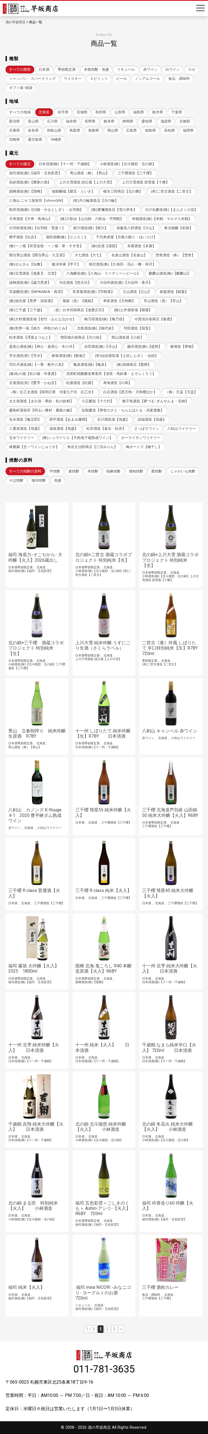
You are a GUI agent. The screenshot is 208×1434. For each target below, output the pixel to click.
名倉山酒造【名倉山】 (129, 255)
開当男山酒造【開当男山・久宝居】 (37, 255)
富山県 (33, 121)
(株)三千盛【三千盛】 (26, 310)
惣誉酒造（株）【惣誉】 (175, 255)
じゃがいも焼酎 (182, 471)
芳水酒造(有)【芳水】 (26, 356)
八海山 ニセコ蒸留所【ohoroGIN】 (37, 200)
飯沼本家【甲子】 (66, 264)
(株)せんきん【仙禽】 (26, 264)
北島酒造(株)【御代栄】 (96, 328)
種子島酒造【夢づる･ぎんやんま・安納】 (155, 401)
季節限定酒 (67, 69)
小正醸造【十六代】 (98, 401)
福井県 (71, 121)
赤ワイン (150, 69)
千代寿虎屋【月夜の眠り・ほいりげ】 (126, 237)
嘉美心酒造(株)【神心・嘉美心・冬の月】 (42, 346)
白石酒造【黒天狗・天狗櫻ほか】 (130, 392)
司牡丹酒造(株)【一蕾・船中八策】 (37, 364)
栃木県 (157, 112)
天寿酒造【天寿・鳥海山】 (30, 219)
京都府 (184, 121)
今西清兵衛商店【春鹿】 (154, 319)
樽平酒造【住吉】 (23, 237)
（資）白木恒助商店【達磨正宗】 (79, 310)
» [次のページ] (121, 1329)
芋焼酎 (54, 471)
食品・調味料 (179, 78)
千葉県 (176, 112)
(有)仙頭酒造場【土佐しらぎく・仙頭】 (126, 356)
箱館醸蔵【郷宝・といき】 (73, 191)
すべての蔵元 (20, 164)
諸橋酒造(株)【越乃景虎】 (30, 282)
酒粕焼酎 (136, 471)
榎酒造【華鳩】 (182, 346)
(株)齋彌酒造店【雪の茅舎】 (114, 210)
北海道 (44, 112)
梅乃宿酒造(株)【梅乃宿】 (105, 319)
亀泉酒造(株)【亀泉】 (90, 364)
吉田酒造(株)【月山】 (101, 346)
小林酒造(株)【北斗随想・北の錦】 (128, 164)
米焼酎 (92, 471)
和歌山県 (54, 130)
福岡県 (188, 130)
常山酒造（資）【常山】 (163, 301)
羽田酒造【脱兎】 (138, 328)
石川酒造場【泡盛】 (113, 419)
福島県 (138, 112)
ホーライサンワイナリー (141, 438)
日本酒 (44, 69)
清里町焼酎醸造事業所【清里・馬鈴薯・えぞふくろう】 (111, 374)
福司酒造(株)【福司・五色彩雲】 (35, 173)
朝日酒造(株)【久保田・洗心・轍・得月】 (122, 264)
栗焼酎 (156, 471)
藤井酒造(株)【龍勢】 (144, 346)
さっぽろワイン (146, 428)
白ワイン (173, 69)
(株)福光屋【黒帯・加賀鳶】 (32, 301)
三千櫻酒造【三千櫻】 (135, 173)
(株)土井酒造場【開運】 (133, 310)
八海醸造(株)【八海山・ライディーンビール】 (103, 273)
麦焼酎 (73, 471)
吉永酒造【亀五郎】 (25, 419)
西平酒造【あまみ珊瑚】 (69, 419)
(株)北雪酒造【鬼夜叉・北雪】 (33, 273)
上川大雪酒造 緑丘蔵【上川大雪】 (86, 182)
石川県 (52, 121)
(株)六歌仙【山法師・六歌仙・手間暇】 (92, 219)
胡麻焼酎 (113, 471)
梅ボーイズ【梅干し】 (144, 447)
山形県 (119, 112)
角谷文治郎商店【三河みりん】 (92, 447)
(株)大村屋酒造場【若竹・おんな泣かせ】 (42, 319)
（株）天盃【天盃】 (181, 392)
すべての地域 (20, 112)
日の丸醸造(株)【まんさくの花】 (171, 210)
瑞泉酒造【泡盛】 (63, 428)
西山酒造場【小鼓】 (127, 337)
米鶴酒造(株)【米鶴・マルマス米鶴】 (162, 219)
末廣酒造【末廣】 (141, 246)
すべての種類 (20, 69)
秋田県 (100, 112)
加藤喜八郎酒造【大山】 (136, 228)
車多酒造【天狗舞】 (119, 301)
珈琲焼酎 (38, 480)
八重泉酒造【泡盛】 (25, 428)
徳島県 (150, 130)
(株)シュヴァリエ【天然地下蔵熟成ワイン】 (77, 438)
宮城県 (82, 112)
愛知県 (147, 121)
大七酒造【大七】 (88, 255)
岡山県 (112, 130)
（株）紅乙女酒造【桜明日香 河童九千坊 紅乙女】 (52, 392)
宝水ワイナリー (21, 438)
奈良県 (33, 130)
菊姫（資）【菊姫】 (79, 301)
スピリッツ (99, 78)
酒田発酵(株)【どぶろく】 (67, 237)
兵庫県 (14, 130)
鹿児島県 (35, 139)
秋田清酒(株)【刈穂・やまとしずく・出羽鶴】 (46, 210)
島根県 (93, 130)
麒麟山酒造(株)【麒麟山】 (170, 273)
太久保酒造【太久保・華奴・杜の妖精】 (41, 401)
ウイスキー (73, 78)
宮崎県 (14, 139)
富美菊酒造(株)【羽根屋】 (93, 292)
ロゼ (191, 69)
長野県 (90, 121)
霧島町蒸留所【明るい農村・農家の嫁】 (41, 410)
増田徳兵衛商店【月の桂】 (81, 337)
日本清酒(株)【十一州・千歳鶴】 (65, 164)
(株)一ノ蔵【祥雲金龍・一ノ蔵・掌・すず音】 (46, 246)
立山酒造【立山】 (137, 292)
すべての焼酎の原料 (25, 471)
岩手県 (63, 112)
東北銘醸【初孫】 (178, 228)
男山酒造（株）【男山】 (89, 173)
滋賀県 (166, 121)
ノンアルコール (147, 78)
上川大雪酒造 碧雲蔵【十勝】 (145, 182)
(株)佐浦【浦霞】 (105, 246)
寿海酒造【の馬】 (117, 383)
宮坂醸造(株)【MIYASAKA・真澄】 (37, 292)
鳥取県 (75, 130)
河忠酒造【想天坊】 (75, 282)
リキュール (126, 69)
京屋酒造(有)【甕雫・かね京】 (33, 383)
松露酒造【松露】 (80, 383)
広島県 (131, 130)
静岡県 (127, 121)
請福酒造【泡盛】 (152, 419)
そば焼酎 (16, 480)
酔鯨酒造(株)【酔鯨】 (69, 356)
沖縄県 (55, 139)
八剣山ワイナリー (181, 428)
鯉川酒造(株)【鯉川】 (90, 228)
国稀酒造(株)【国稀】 (26, 191)
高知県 (169, 130)
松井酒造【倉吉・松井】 (106, 428)
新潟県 (14, 121)
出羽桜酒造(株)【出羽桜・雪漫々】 (37, 228)
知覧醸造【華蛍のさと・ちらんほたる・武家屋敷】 (123, 410)
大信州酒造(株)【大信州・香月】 (126, 282)
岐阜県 (109, 121)
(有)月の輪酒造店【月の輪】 (95, 200)
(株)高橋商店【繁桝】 (133, 364)
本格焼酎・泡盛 (96, 69)
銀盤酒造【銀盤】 (174, 292)
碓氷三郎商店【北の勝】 (123, 191)
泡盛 (57, 480)
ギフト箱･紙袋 (21, 88)
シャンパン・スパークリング (32, 78)
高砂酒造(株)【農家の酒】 (30, 182)
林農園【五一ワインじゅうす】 (34, 447)
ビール (121, 78)
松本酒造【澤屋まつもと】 (30, 337)
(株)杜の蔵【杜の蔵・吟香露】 (33, 374)
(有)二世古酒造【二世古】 (172, 191)
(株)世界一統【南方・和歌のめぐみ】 (39, 328)
